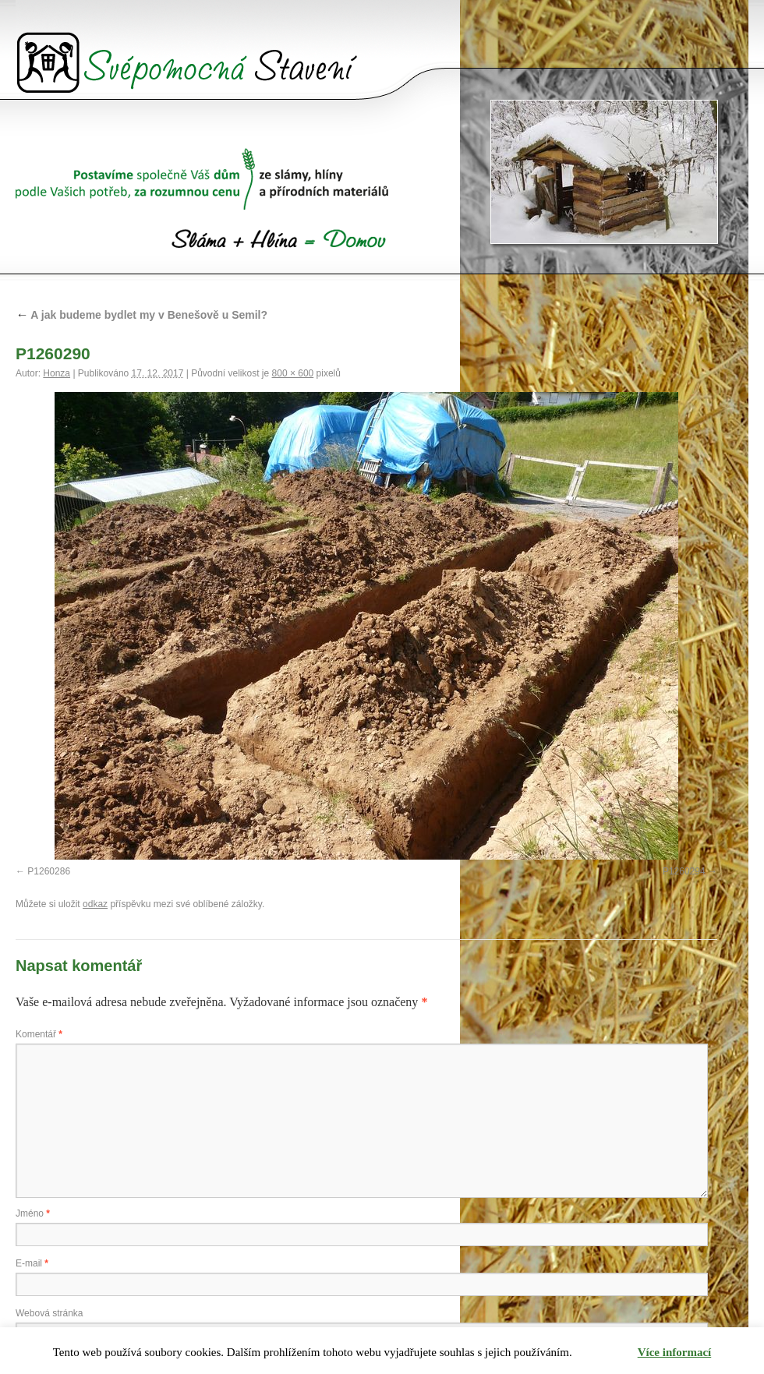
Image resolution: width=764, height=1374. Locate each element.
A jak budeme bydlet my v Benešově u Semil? (141, 315)
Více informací (675, 1352)
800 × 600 (293, 373)
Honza (56, 373)
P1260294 (684, 871)
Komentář (39, 1034)
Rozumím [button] (605, 1352)
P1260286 (48, 871)
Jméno (33, 1213)
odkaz (95, 904)
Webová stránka (49, 1313)
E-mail (32, 1263)
